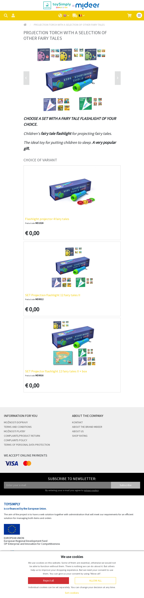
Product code (30, 223)
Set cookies (72, 593)
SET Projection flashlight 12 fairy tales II (52, 295)
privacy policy (91, 490)
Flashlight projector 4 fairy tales (47, 219)
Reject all (48, 580)
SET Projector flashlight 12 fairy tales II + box (56, 371)
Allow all (95, 580)
